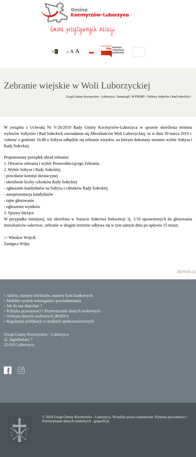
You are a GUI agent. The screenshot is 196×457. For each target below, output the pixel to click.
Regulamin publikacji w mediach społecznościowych (50, 321)
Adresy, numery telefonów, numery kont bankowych (49, 295)
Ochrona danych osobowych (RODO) (37, 316)
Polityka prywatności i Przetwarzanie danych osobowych (53, 311)
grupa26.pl (101, 421)
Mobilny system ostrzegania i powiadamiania (43, 300)
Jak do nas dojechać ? (24, 306)
